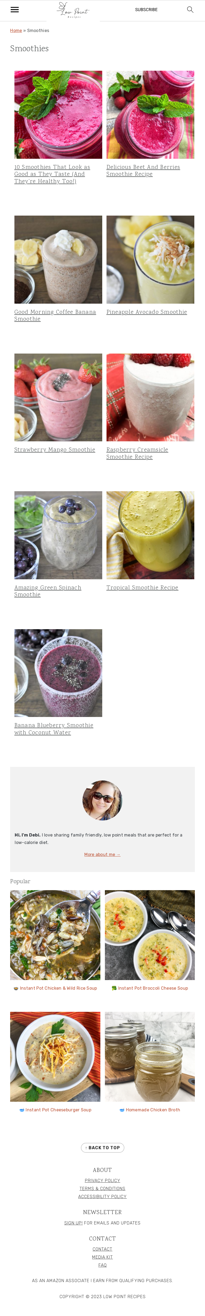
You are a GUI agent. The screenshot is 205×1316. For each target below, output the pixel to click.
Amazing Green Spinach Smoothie (47, 591)
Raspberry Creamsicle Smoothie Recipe (137, 453)
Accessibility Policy (102, 1196)
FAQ (102, 1265)
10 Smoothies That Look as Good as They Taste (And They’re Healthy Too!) (52, 174)
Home (16, 30)
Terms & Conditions (102, 1188)
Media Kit (102, 1257)
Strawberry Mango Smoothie (54, 450)
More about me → (102, 854)
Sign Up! (73, 1223)
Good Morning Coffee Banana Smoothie (55, 315)
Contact (102, 1249)
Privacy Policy (102, 1180)
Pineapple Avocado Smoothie (147, 312)
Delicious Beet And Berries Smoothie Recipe (143, 171)
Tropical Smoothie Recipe (143, 588)
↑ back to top (102, 1147)
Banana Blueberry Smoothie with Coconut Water (53, 729)
